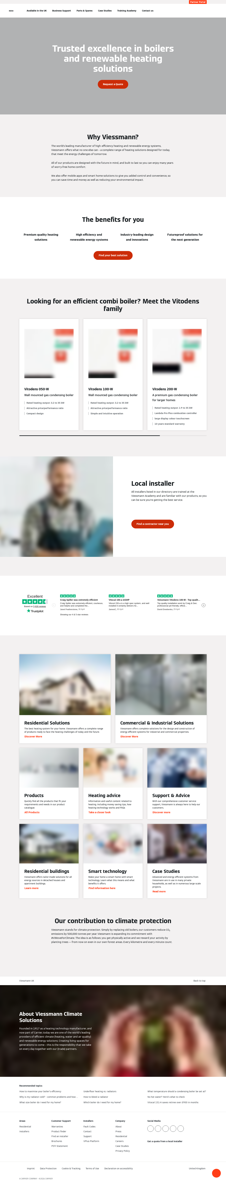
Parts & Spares (84, 10)
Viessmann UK (26, 980)
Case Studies (105, 10)
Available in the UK (37, 10)
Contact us (147, 10)
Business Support (61, 10)
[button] (216, 1173)
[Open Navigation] (11, 10)
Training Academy (126, 10)
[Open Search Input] (205, 11)
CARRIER (49, 1178)
